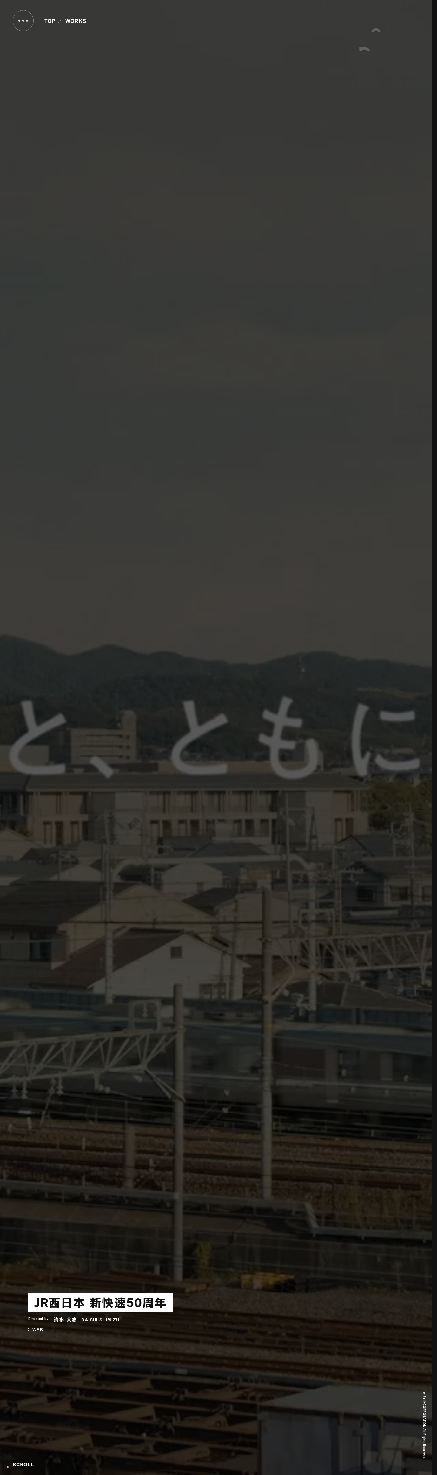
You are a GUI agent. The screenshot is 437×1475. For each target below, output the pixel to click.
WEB (37, 1330)
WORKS (75, 21)
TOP (49, 21)
